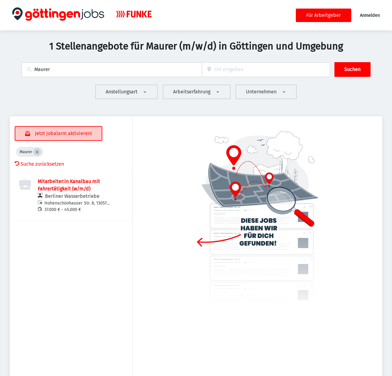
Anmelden (370, 15)
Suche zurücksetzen (39, 164)
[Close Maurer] (37, 152)
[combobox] (111, 69)
